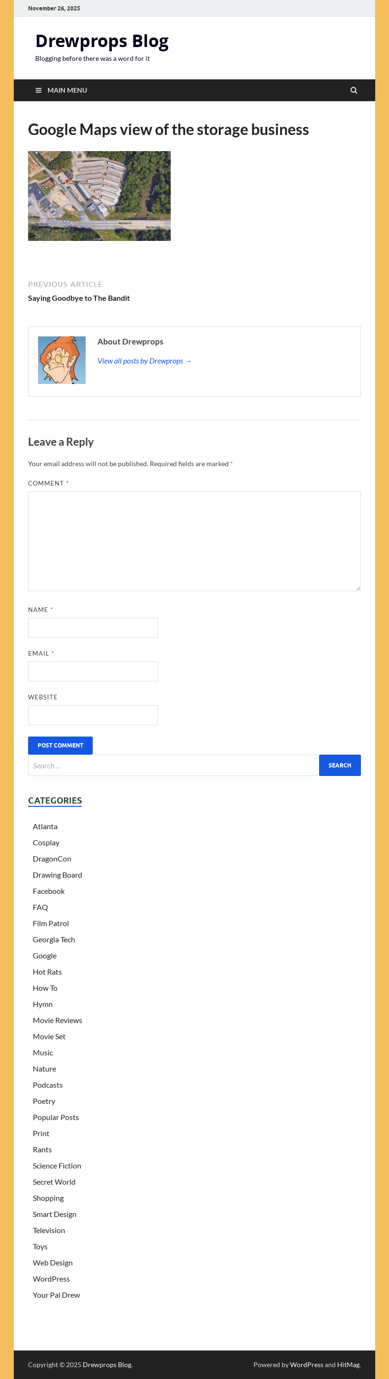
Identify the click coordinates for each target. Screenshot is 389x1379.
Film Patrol (51, 923)
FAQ (40, 906)
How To (45, 987)
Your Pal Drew (56, 1294)
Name (40, 609)
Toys (40, 1246)
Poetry (44, 1100)
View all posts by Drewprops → (144, 360)
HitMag (348, 1364)
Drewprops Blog (101, 40)
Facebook (49, 890)
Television (49, 1230)
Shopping (48, 1197)
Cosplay (46, 842)
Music (43, 1052)
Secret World (54, 1181)
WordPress (51, 1278)
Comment (48, 483)
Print (41, 1133)
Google (45, 955)
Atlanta (45, 826)
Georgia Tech (54, 939)
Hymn (43, 1003)
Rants (42, 1149)
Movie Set (49, 1036)
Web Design (53, 1262)
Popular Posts (56, 1116)
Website (43, 697)
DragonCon (52, 858)
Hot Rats (47, 971)
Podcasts (48, 1084)
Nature (44, 1068)
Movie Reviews (57, 1020)
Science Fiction (57, 1165)
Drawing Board (57, 874)
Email (41, 653)
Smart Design (55, 1213)
